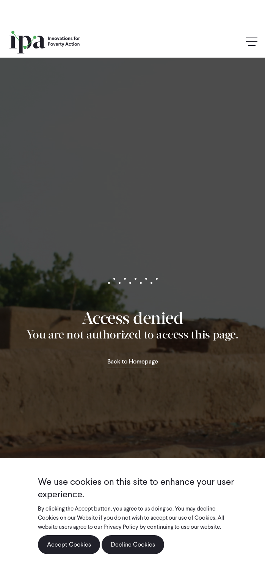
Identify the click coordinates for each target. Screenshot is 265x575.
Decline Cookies (133, 544)
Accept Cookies (69, 544)
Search (235, 41)
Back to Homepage (132, 362)
